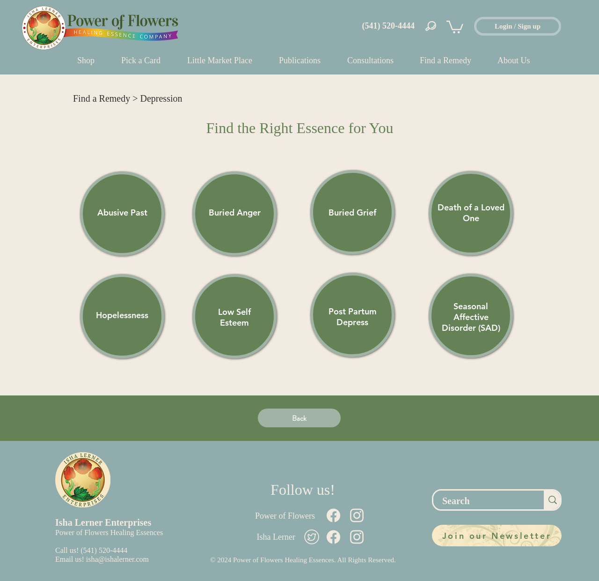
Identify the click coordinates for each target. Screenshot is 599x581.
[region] (122, 214)
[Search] (483, 501)
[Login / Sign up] (517, 26)
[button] (454, 26)
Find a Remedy (101, 98)
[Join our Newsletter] (497, 535)
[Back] (299, 418)
